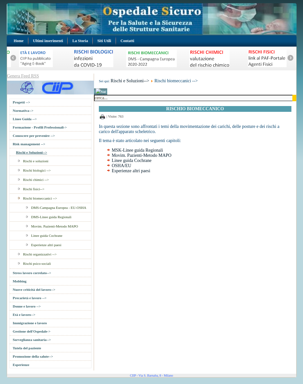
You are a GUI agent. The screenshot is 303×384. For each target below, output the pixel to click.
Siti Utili (104, 41)
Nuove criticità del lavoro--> (34, 289)
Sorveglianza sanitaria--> (32, 340)
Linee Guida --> (25, 119)
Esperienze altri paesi (46, 245)
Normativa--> (23, 110)
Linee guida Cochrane (46, 235)
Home (19, 41)
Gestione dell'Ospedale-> (32, 331)
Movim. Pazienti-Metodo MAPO (54, 226)
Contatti (127, 41)
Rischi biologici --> (37, 170)
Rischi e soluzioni (36, 161)
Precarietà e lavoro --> (30, 298)
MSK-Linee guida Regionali (137, 150)
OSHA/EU (121, 165)
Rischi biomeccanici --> (40, 198)
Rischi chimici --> (36, 180)
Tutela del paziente (27, 348)
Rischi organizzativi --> (40, 254)
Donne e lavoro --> (27, 306)
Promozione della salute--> (33, 356)
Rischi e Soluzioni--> (31, 152)
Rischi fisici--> (33, 189)
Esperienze (21, 365)
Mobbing (20, 281)
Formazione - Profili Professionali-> (40, 127)
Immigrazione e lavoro (30, 323)
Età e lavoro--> (24, 315)
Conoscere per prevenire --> (34, 136)
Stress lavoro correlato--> (32, 273)
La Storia (80, 41)
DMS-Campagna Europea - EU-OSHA (58, 208)
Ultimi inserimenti (48, 41)
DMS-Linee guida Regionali (51, 217)
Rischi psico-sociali (37, 263)
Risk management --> (29, 144)
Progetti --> (21, 102)
